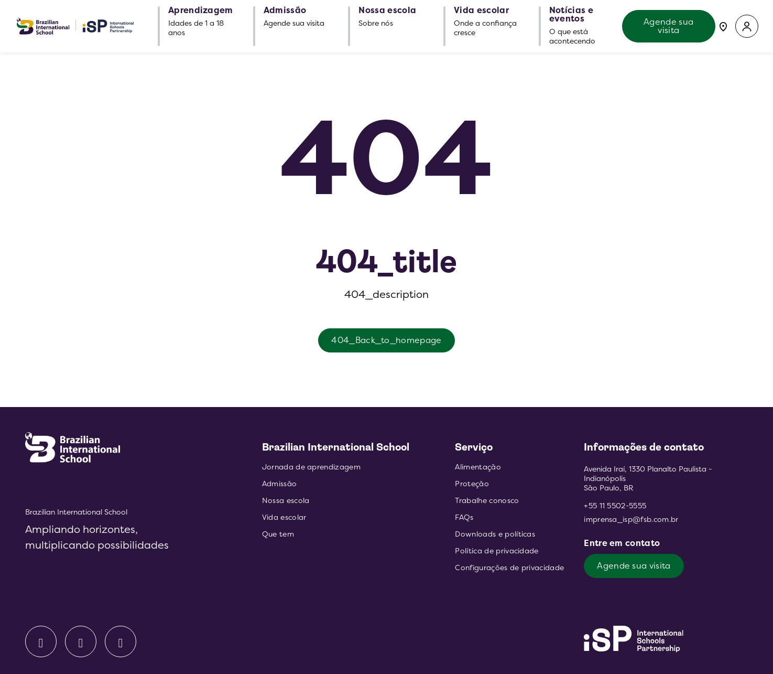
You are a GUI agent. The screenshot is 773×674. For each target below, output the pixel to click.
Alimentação (478, 467)
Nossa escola (286, 500)
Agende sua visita (668, 26)
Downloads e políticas (495, 534)
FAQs (464, 517)
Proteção (472, 483)
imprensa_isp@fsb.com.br (631, 519)
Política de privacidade (496, 551)
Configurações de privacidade (509, 567)
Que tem (278, 534)
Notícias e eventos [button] (571, 14)
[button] (747, 26)
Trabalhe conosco (487, 500)
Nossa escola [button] (387, 10)
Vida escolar (284, 517)
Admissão (279, 483)
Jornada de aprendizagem (311, 467)
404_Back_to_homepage (386, 340)
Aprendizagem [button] (200, 10)
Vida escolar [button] (481, 10)
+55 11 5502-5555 (615, 505)
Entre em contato (623, 543)
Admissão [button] (285, 10)
